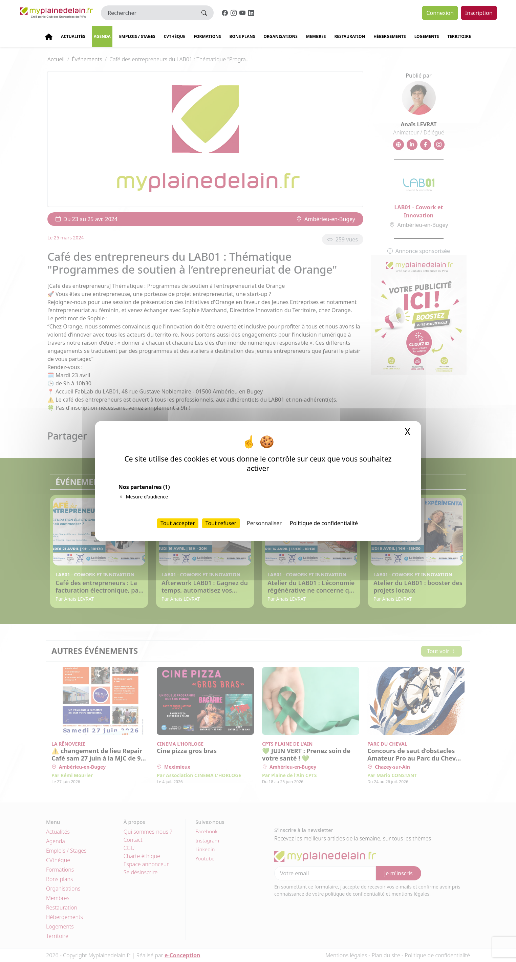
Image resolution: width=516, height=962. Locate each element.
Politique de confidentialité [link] (324, 523)
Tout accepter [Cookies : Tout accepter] (177, 523)
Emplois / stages (137, 36)
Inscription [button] (479, 13)
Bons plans (242, 36)
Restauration (349, 36)
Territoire (459, 36)
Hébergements (389, 36)
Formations (207, 36)
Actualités (73, 36)
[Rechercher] (148, 12)
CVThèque (175, 36)
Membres (316, 36)
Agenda (102, 36)
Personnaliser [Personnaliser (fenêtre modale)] (264, 523)
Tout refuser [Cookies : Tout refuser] (221, 523)
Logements (426, 36)
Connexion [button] (439, 13)
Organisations (280, 36)
